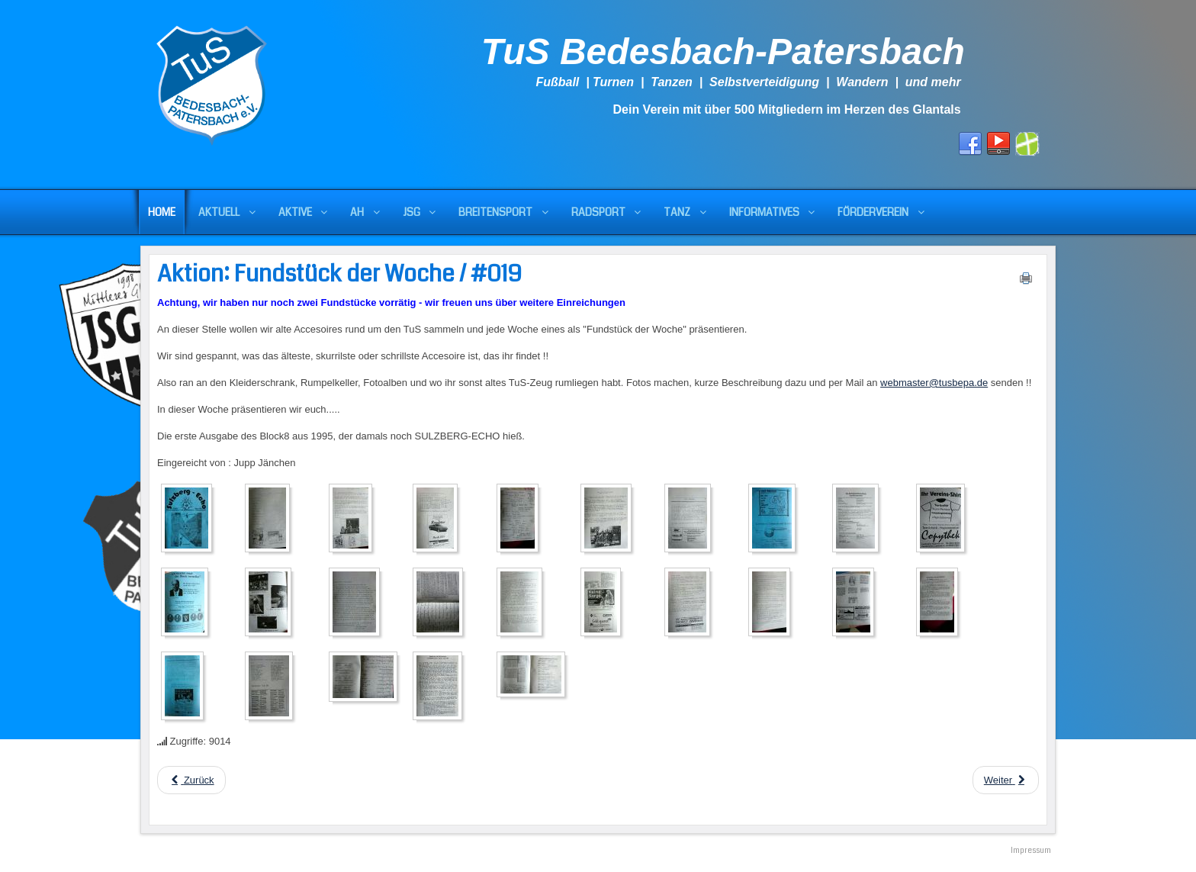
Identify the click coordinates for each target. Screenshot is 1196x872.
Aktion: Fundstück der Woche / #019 (339, 274)
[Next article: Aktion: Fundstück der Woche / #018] (1006, 780)
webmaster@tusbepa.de (934, 382)
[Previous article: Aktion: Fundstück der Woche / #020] (191, 780)
